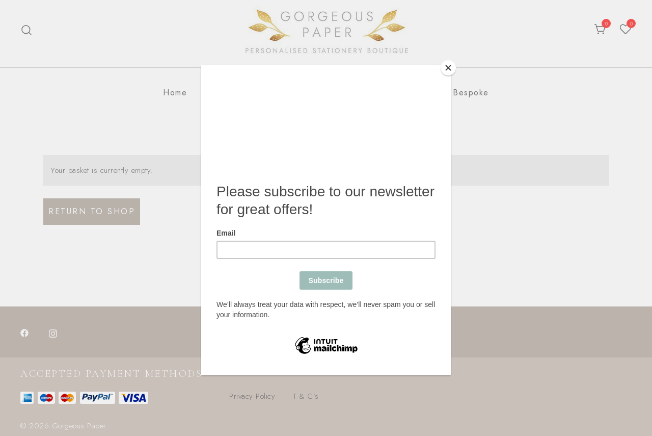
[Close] (448, 67)
